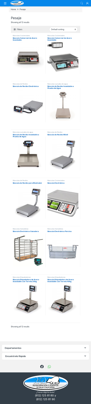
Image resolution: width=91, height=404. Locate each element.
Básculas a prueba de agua (57, 84)
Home (13, 9)
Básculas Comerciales (21, 36)
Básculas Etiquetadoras (22, 277)
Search (81, 3)
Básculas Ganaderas (20, 229)
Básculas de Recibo (20, 84)
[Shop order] (63, 29)
